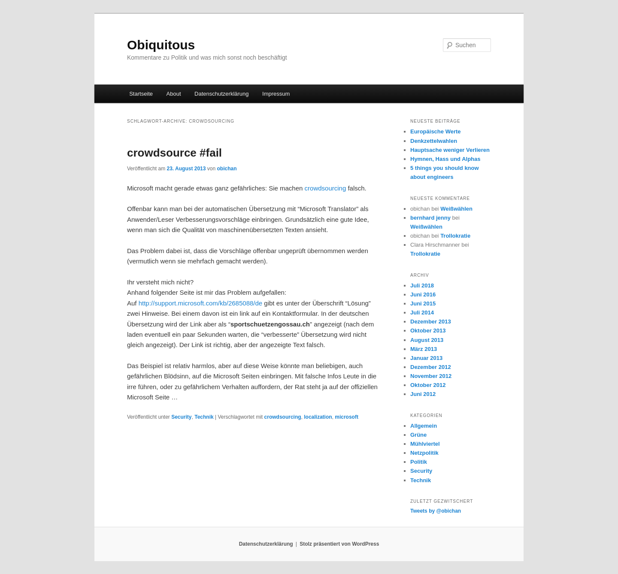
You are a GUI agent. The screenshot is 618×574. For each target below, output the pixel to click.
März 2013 (423, 349)
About (174, 94)
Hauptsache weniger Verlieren (450, 150)
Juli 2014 (422, 312)
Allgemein (423, 426)
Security (181, 417)
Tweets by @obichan (435, 511)
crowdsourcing (326, 188)
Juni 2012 (423, 394)
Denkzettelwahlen (433, 141)
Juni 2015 (423, 303)
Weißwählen (456, 208)
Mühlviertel (425, 444)
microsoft (346, 417)
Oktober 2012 (427, 385)
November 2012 (430, 376)
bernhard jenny (430, 217)
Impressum (276, 94)
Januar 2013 (426, 358)
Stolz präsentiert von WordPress (339, 544)
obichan (226, 169)
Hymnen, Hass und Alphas (445, 159)
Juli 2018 (422, 285)
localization (318, 417)
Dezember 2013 (430, 321)
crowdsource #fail (174, 152)
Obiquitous (161, 45)
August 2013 (426, 340)
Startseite (141, 94)
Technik (203, 417)
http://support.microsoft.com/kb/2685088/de (201, 303)
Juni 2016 (423, 294)
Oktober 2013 (427, 330)
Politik (418, 462)
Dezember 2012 (430, 367)
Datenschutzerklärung (221, 94)
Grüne (418, 435)
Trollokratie (455, 236)
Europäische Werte (435, 131)
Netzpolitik (424, 453)
